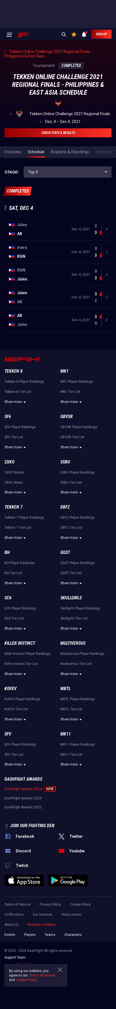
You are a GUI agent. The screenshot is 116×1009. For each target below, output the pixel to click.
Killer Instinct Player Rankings (27, 654)
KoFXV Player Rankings (22, 699)
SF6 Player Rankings (20, 427)
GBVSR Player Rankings (78, 427)
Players (30, 935)
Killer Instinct (19, 643)
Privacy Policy (50, 904)
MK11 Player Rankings (77, 744)
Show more (16, 402)
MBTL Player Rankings (77, 699)
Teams (50, 935)
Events (9, 935)
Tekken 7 (13, 507)
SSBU (65, 462)
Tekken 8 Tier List (17, 392)
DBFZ (65, 507)
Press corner (71, 915)
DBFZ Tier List (71, 528)
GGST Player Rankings (77, 563)
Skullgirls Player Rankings (80, 608)
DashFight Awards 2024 (23, 789)
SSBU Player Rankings (77, 472)
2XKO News (13, 482)
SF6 (7, 416)
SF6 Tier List (13, 437)
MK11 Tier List (71, 755)
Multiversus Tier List (76, 664)
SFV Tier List (14, 755)
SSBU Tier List (71, 482)
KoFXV (10, 688)
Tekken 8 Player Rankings (24, 382)
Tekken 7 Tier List (17, 528)
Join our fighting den (32, 825)
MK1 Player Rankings (76, 382)
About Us (11, 925)
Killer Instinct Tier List (21, 664)
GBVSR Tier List (72, 437)
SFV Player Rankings (20, 744)
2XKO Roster (14, 472)
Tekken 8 (13, 371)
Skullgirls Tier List (74, 618)
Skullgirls (71, 597)
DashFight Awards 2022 (23, 807)
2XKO (9, 462)
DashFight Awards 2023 (23, 798)
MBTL (65, 688)
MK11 (65, 734)
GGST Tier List (71, 573)
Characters (73, 935)
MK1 (64, 371)
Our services (43, 915)
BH (7, 552)
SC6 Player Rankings (20, 608)
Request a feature (42, 925)
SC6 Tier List (14, 618)
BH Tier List (13, 573)
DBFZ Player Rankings (77, 517)
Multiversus (72, 643)
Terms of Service (17, 904)
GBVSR (66, 416)
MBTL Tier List (71, 709)
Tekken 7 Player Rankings (24, 517)
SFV (7, 734)
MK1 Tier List (70, 392)
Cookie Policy (80, 904)
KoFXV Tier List (16, 709)
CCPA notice (14, 915)
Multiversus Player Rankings (82, 654)
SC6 (8, 597)
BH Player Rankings (19, 563)
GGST (65, 552)
